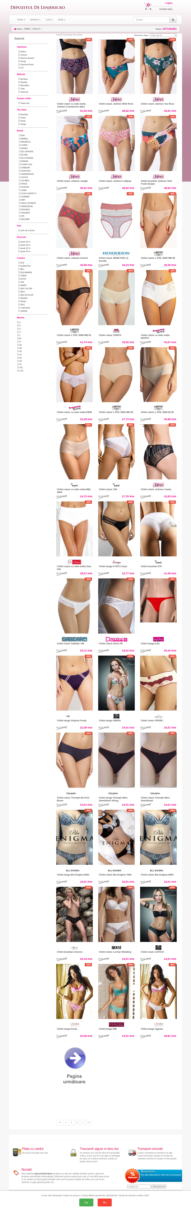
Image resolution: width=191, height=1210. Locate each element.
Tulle (21, 89)
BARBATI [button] (35, 20)
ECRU (21, 279)
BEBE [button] (61, 20)
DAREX (22, 148)
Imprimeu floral (25, 64)
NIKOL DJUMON (26, 203)
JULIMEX (23, 180)
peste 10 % (23, 242)
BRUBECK (24, 142)
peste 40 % (23, 251)
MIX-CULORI (24, 288)
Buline (21, 51)
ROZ (21, 305)
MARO (21, 285)
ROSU (21, 301)
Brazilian (22, 114)
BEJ (20, 269)
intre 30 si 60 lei (25, 230)
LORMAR (23, 197)
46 (19, 358)
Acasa (18, 29)
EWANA (22, 161)
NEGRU (22, 298)
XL (19, 364)
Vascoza (22, 92)
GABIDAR (23, 168)
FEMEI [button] (21, 20)
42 (19, 354)
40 (19, 351)
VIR (20, 216)
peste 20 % (23, 245)
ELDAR (22, 155)
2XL (20, 367)
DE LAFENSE (25, 151)
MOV (21, 292)
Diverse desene (25, 58)
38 (19, 348)
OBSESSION (25, 206)
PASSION (23, 209)
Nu (105, 1202)
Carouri (22, 55)
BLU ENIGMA (25, 158)
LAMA (21, 190)
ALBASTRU (24, 266)
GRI (20, 282)
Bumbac (22, 79)
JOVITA (22, 177)
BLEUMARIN (24, 272)
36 (19, 345)
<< (60, 1122)
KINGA (22, 184)
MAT (21, 200)
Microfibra (23, 85)
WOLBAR (23, 219)
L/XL (20, 371)
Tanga (21, 124)
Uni (20, 68)
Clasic (21, 118)
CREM (21, 276)
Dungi (21, 61)
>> (89, 1122)
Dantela (22, 82)
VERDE (22, 311)
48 (19, 361)
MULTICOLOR (25, 295)
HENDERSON (25, 174)
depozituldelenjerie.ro (44, 1173)
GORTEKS (24, 171)
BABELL (23, 139)
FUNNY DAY (24, 164)
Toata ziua (23, 103)
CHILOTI (36, 29)
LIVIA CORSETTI (26, 193)
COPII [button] (49, 20)
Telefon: (166, 29)
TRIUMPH (23, 213)
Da (86, 1202)
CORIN (22, 145)
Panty (21, 121)
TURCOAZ (23, 308)
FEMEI (27, 29)
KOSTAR (23, 187)
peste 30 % (23, 248)
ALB (20, 263)
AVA (21, 135)
